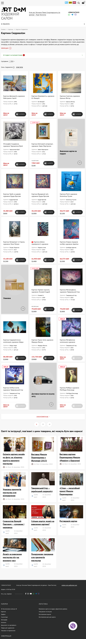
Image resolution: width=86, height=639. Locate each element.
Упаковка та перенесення (8, 630)
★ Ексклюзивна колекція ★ (9, 609)
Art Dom (8, 467)
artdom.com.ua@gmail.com (69, 585)
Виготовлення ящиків (45, 614)
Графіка (3, 614)
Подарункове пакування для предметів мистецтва (42, 557)
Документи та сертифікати (8, 625)
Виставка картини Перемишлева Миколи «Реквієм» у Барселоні (70, 457)
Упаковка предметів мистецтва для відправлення (12, 492)
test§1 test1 (36, 496)
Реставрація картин (68, 521)
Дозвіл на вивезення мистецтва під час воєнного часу (12, 557)
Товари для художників (7, 628)
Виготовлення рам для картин (47, 617)
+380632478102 (73, 12)
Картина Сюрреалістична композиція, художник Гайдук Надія (13, 342)
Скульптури (4, 617)
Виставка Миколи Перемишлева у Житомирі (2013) (39, 457)
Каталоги (3, 622)
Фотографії (4, 620)
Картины (10, 29)
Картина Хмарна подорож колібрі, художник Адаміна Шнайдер (69, 244)
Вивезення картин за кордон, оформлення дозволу (53, 609)
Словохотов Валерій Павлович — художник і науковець (13, 524)
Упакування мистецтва (45, 611)
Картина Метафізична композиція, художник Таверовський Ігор (67, 342)
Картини (3, 611)
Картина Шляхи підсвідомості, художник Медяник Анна (40, 244)
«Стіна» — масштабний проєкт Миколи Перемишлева (70, 491)
